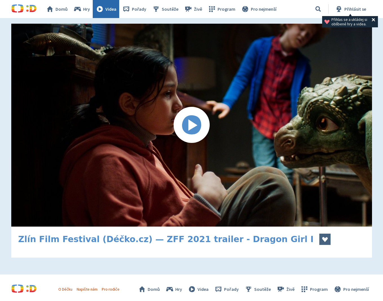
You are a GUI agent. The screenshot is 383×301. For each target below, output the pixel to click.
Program (221, 9)
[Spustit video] (191, 125)
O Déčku (65, 289)
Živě (193, 9)
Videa (106, 9)
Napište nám (87, 289)
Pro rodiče (110, 289)
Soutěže (165, 9)
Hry (81, 9)
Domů (57, 9)
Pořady (134, 9)
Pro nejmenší (258, 9)
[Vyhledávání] (318, 9)
